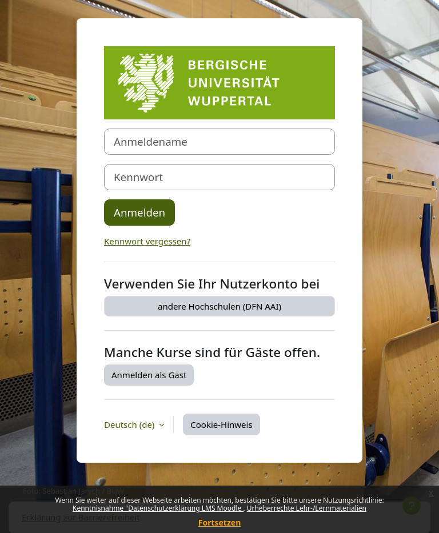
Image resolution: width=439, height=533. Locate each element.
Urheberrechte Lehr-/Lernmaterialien (306, 508)
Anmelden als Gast (148, 374)
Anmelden (139, 212)
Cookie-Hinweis (221, 424)
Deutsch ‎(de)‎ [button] (130, 424)
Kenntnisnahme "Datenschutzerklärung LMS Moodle (158, 508)
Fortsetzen (219, 522)
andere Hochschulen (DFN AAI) (219, 306)
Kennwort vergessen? (147, 241)
